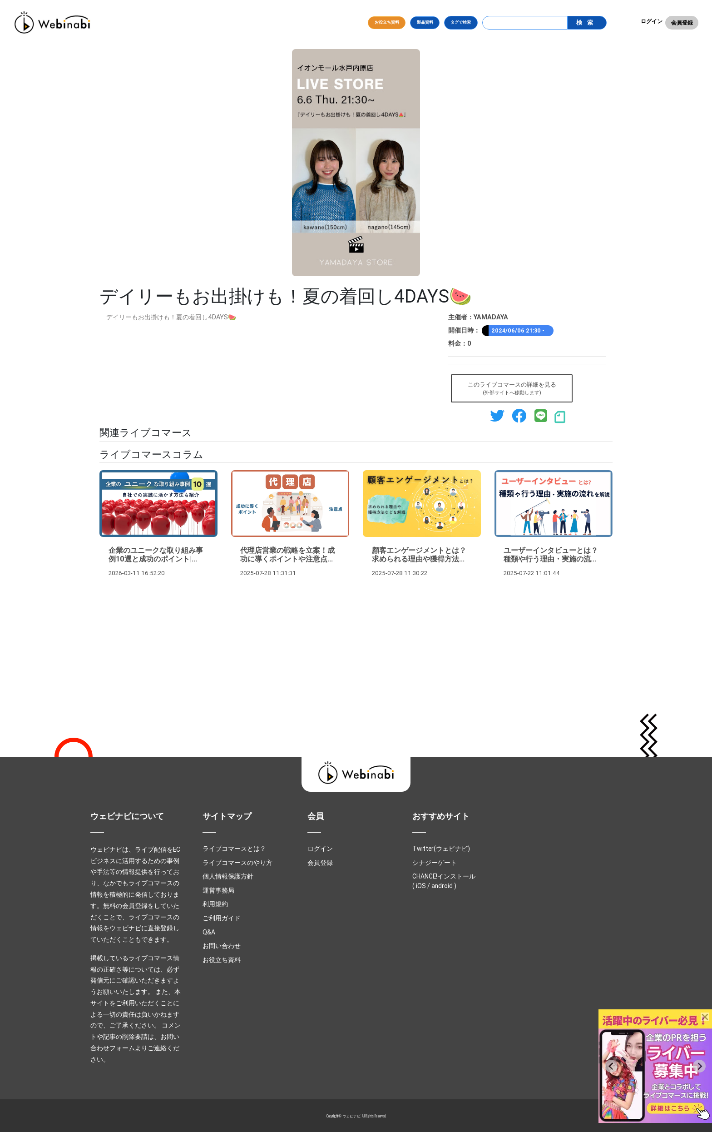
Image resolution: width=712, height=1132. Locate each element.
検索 (586, 22)
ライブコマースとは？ (234, 848)
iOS (421, 886)
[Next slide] (699, 1066)
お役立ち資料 (387, 22)
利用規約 (215, 904)
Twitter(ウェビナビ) (441, 848)
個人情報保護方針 (228, 876)
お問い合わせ (222, 946)
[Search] (525, 23)
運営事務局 (218, 890)
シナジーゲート (434, 863)
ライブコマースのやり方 (237, 863)
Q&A (209, 932)
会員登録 (682, 22)
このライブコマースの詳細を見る (512, 389)
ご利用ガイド (222, 918)
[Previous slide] (611, 1066)
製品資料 (425, 22)
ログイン (652, 21)
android (442, 886)
